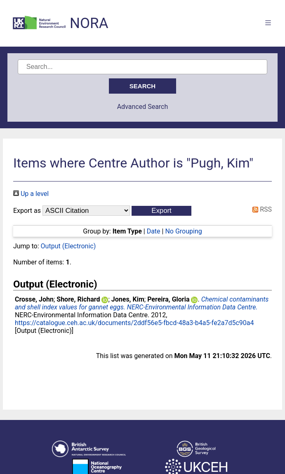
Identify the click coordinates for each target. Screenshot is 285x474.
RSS (260, 209)
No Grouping (183, 231)
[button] (161, 211)
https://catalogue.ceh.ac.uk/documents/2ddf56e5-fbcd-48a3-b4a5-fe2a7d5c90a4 (134, 323)
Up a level (31, 194)
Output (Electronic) (68, 246)
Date (153, 231)
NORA (89, 23)
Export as (27, 211)
